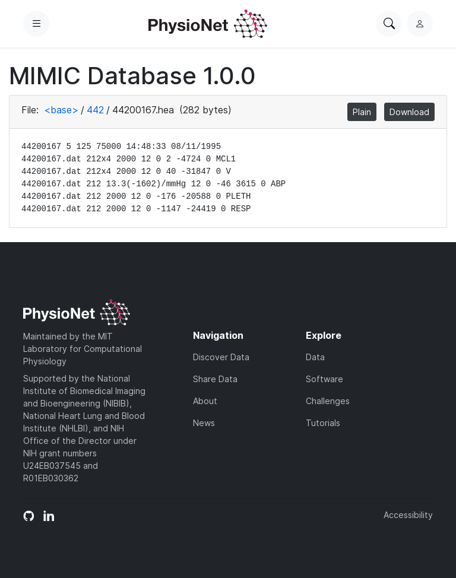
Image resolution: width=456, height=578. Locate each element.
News (204, 423)
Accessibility (408, 515)
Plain (362, 112)
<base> (61, 110)
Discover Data (221, 357)
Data (315, 357)
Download (409, 112)
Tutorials (323, 423)
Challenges (328, 401)
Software (324, 379)
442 (95, 110)
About (205, 401)
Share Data (215, 379)
